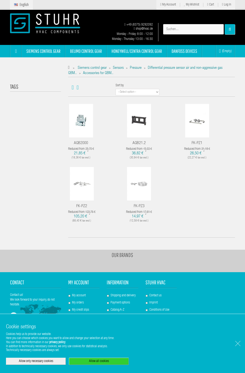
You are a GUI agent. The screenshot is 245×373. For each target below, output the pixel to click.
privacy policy (57, 342)
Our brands (122, 255)
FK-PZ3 (139, 206)
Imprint (153, 302)
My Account (168, 4)
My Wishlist (191, 4)
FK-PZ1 (197, 143)
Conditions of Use (159, 310)
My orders (78, 302)
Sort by (120, 85)
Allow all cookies (99, 361)
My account (78, 282)
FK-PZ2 (81, 206)
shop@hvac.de (143, 29)
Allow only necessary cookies (36, 361)
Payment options (120, 302)
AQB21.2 (139, 143)
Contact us (155, 295)
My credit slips (80, 310)
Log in (226, 4)
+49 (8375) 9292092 (138, 25)
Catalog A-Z (117, 310)
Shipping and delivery (123, 295)
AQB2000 (81, 143)
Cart (210, 4)
